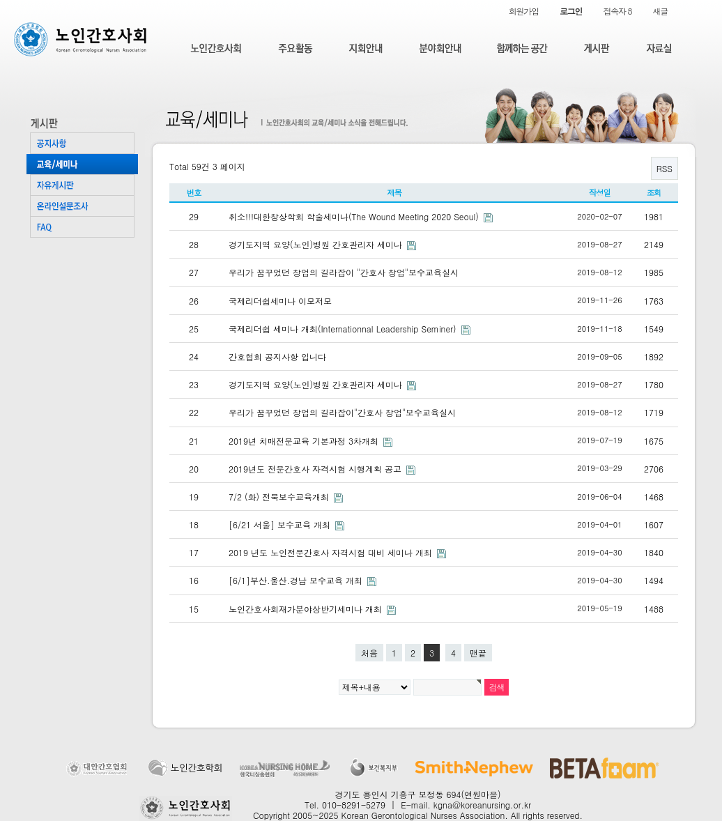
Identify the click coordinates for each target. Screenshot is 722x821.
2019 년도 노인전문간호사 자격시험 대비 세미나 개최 (332, 552)
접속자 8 (617, 11)
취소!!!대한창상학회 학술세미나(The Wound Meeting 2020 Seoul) (355, 216)
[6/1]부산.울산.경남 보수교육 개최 (297, 580)
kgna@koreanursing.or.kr (482, 805)
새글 (660, 11)
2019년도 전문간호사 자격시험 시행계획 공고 (316, 469)
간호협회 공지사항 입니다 (277, 356)
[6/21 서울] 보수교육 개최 (281, 524)
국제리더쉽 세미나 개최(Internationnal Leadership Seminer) (344, 329)
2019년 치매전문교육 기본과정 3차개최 (305, 441)
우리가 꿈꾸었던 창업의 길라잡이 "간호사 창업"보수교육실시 (344, 272)
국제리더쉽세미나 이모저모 (280, 301)
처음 (369, 653)
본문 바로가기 (0, 0)
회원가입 (524, 11)
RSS (664, 168)
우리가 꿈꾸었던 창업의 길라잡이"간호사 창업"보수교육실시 (342, 412)
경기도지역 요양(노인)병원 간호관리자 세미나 (317, 244)
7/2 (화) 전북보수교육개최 (280, 496)
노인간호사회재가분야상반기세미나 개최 (307, 609)
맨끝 (478, 653)
